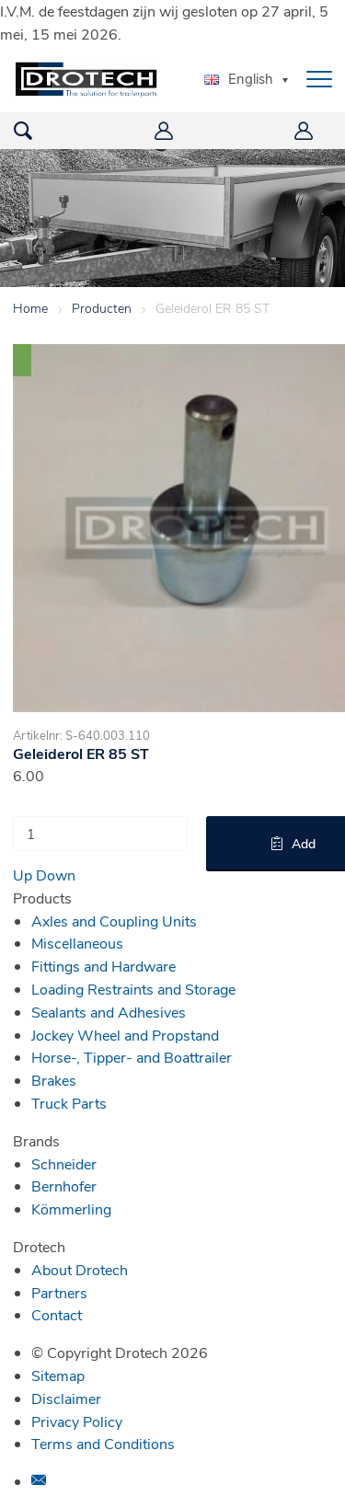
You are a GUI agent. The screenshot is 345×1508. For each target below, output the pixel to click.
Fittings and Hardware (103, 965)
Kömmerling (71, 1208)
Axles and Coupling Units (114, 920)
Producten (102, 308)
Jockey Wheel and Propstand (125, 1034)
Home (30, 308)
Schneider (64, 1163)
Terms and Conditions (103, 1443)
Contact (56, 1314)
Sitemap (58, 1375)
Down (55, 874)
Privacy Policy (76, 1421)
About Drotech (79, 1269)
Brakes (53, 1079)
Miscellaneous (77, 942)
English (238, 78)
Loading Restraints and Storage (133, 988)
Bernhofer (64, 1185)
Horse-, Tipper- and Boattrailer (131, 1056)
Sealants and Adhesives (108, 1011)
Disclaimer (66, 1398)
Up (22, 874)
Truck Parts (69, 1102)
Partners (59, 1292)
